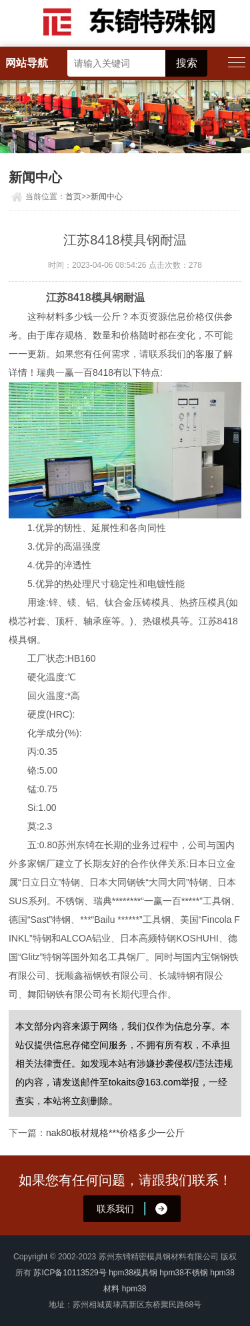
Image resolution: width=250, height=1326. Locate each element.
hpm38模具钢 (133, 1272)
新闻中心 (107, 196)
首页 (73, 196)
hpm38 (134, 1288)
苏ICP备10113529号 (69, 1272)
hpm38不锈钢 (183, 1272)
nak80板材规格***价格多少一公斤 (115, 1132)
